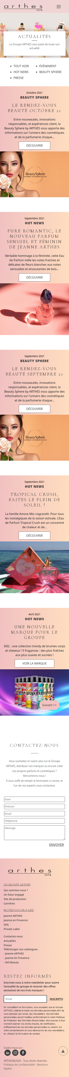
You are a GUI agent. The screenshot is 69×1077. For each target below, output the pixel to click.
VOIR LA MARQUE (34, 663)
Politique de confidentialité (19, 1064)
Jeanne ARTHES (13, 915)
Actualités (10, 941)
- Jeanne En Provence (16, 958)
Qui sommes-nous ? (16, 890)
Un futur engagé (14, 894)
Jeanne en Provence (16, 920)
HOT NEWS (34, 223)
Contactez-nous (13, 936)
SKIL (6, 924)
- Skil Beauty (11, 962)
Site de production (15, 899)
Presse (8, 945)
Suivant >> (49, 705)
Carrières (9, 903)
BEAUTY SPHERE (34, 97)
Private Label (12, 929)
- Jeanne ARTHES (14, 953)
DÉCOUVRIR (34, 146)
